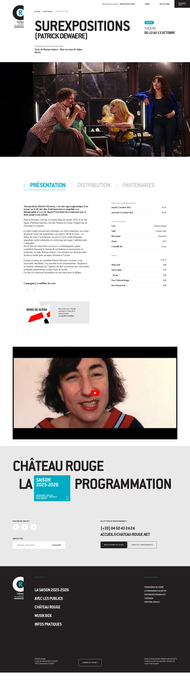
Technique (148, 612)
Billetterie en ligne (114, 560)
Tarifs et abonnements (144, 560)
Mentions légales (152, 616)
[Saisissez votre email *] (39, 559)
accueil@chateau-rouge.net (131, 549)
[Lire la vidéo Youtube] (95, 404)
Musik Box (48, 629)
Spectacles (49, 11)
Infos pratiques (55, 638)
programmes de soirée (154, 601)
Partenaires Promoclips (154, 609)
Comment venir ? (91, 676)
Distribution (99, 185)
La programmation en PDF (155, 605)
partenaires (146, 185)
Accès (143, 4)
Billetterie (160, 4)
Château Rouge (54, 621)
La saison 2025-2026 (61, 603)
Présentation (50, 185)
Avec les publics (56, 612)
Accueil (38, 11)
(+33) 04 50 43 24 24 (121, 543)
